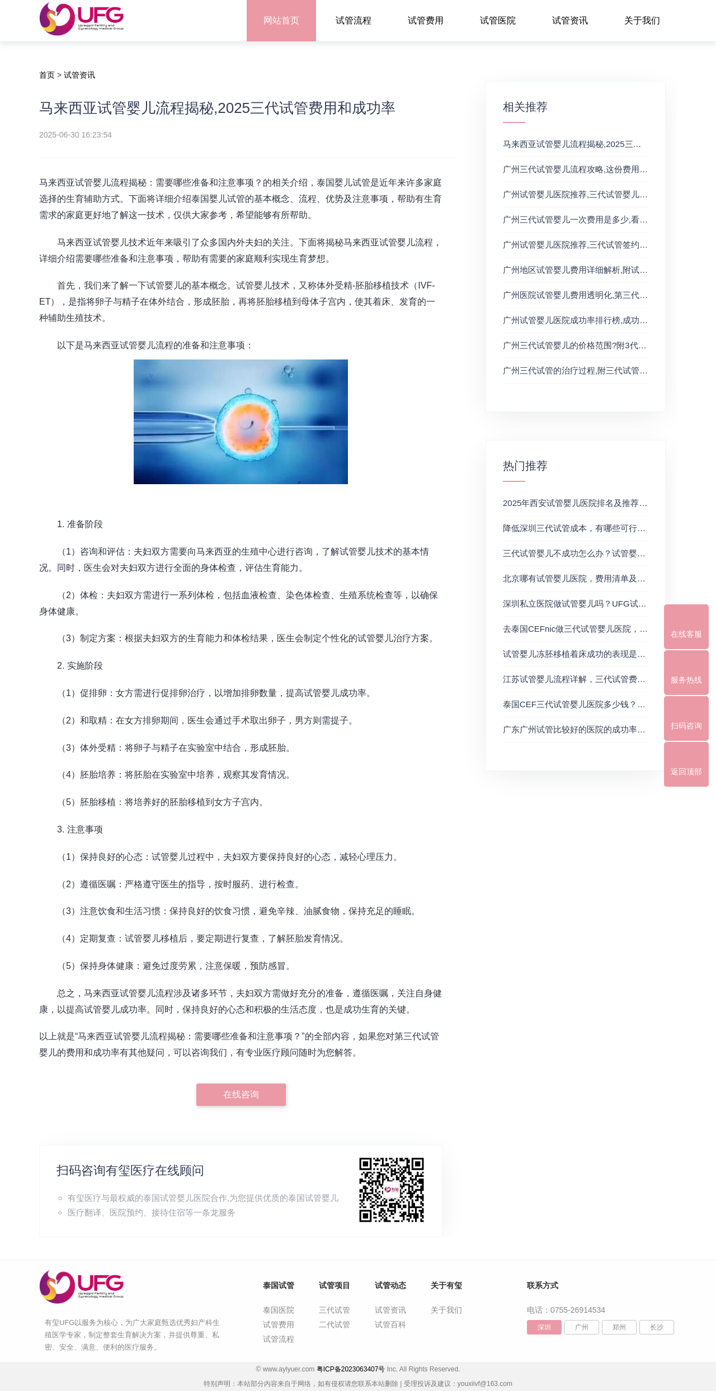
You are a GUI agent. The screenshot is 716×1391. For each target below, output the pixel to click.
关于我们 (642, 20)
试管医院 (498, 20)
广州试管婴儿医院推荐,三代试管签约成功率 (584, 244)
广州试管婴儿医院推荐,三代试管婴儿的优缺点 (588, 194)
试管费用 (426, 20)
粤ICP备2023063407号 (351, 1369)
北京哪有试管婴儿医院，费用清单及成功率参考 (591, 578)
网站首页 (281, 20)
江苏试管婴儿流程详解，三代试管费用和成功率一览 (599, 679)
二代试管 (334, 1324)
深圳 (544, 1327)
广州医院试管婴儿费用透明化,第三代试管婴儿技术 (596, 295)
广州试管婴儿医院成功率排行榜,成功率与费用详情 (596, 320)
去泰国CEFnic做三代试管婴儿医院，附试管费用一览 (600, 628)
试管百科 (390, 1324)
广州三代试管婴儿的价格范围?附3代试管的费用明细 (600, 345)
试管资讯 (570, 20)
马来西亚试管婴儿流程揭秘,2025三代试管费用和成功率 (606, 144)
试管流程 (353, 20)
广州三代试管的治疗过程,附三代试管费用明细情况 (596, 370)
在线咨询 (241, 1094)
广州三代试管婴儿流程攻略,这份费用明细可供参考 (596, 169)
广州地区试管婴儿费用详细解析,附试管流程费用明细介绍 (609, 270)
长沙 (656, 1327)
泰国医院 (278, 1309)
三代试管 (334, 1309)
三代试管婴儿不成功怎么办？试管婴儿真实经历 (591, 553)
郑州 (619, 1327)
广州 (581, 1327)
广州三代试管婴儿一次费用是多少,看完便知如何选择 (600, 219)
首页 (47, 74)
